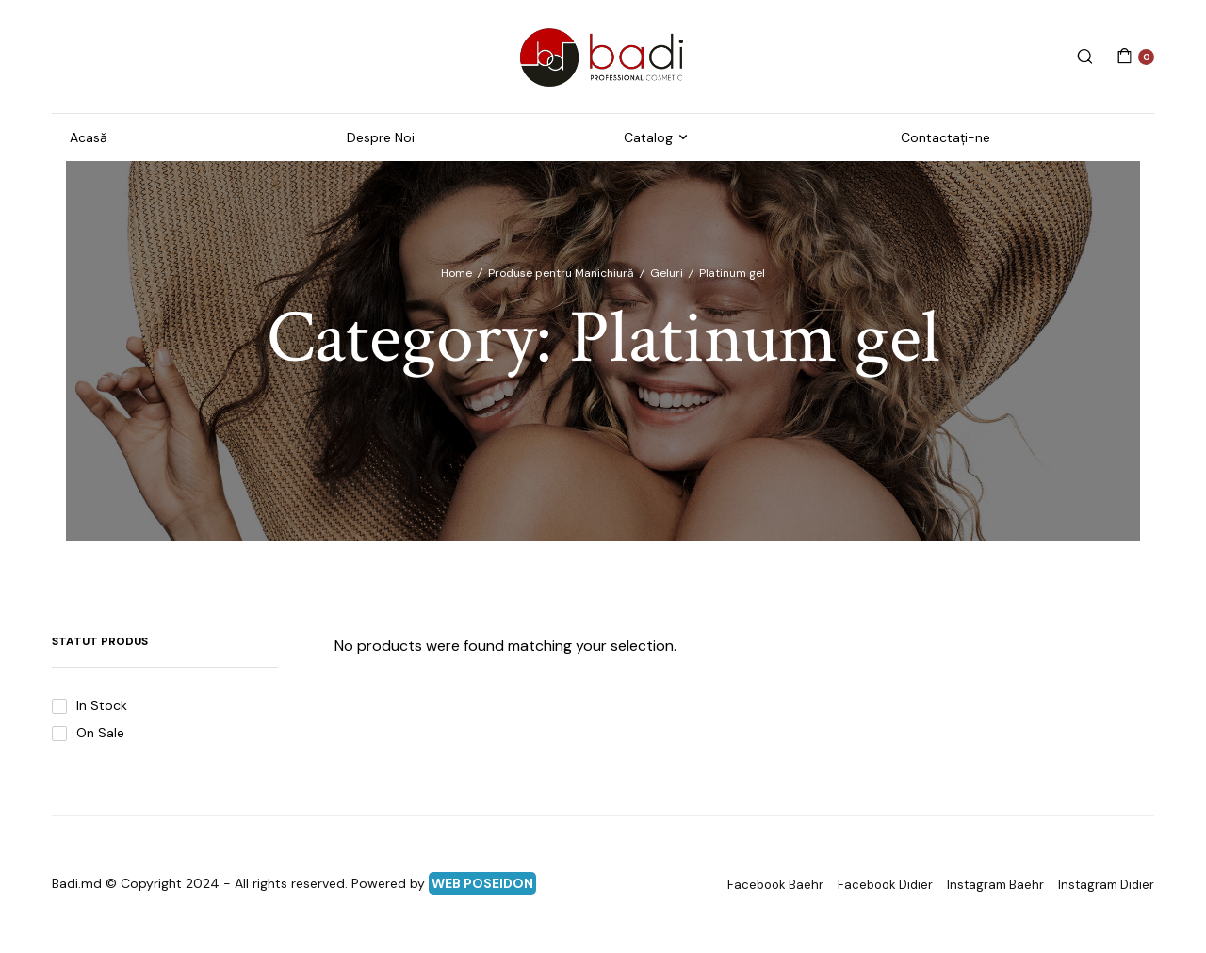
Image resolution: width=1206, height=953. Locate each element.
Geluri (666, 273)
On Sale (88, 732)
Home (456, 273)
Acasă (88, 137)
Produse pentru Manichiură (561, 273)
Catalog (648, 137)
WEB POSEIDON (482, 883)
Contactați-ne (945, 137)
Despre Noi (381, 137)
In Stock (89, 705)
